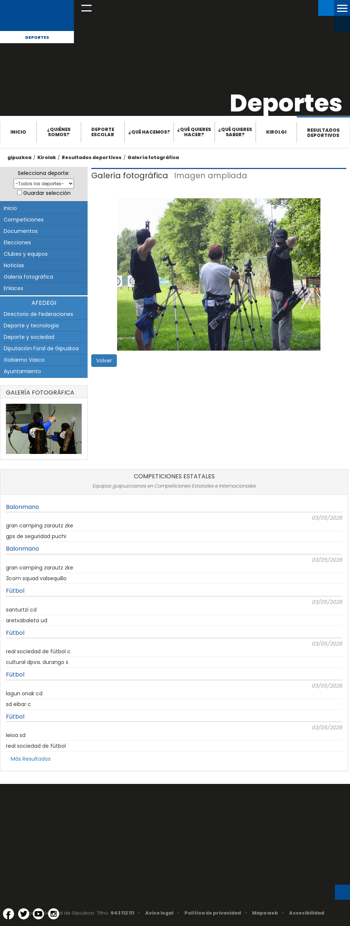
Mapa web (265, 913)
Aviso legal (159, 913)
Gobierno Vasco (24, 360)
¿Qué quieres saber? (235, 132)
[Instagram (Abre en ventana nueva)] (53, 913)
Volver (104, 360)
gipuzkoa (19, 157)
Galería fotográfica (153, 157)
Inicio (18, 132)
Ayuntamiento (22, 371)
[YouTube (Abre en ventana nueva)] (38, 913)
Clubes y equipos (26, 254)
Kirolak (46, 157)
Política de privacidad (212, 913)
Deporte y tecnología (31, 325)
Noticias (14, 265)
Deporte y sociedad (29, 337)
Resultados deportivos (323, 132)
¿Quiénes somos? (59, 132)
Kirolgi (276, 132)
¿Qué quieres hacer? (194, 132)
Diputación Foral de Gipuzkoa (41, 348)
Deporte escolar (102, 132)
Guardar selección (47, 193)
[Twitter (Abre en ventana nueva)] (23, 913)
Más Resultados (31, 759)
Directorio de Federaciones (38, 314)
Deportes (37, 37)
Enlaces (13, 288)
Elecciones (17, 242)
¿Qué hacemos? (149, 132)
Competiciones (24, 219)
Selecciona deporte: (43, 173)
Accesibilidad (306, 913)
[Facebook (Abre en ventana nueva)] (8, 913)
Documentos (21, 231)
